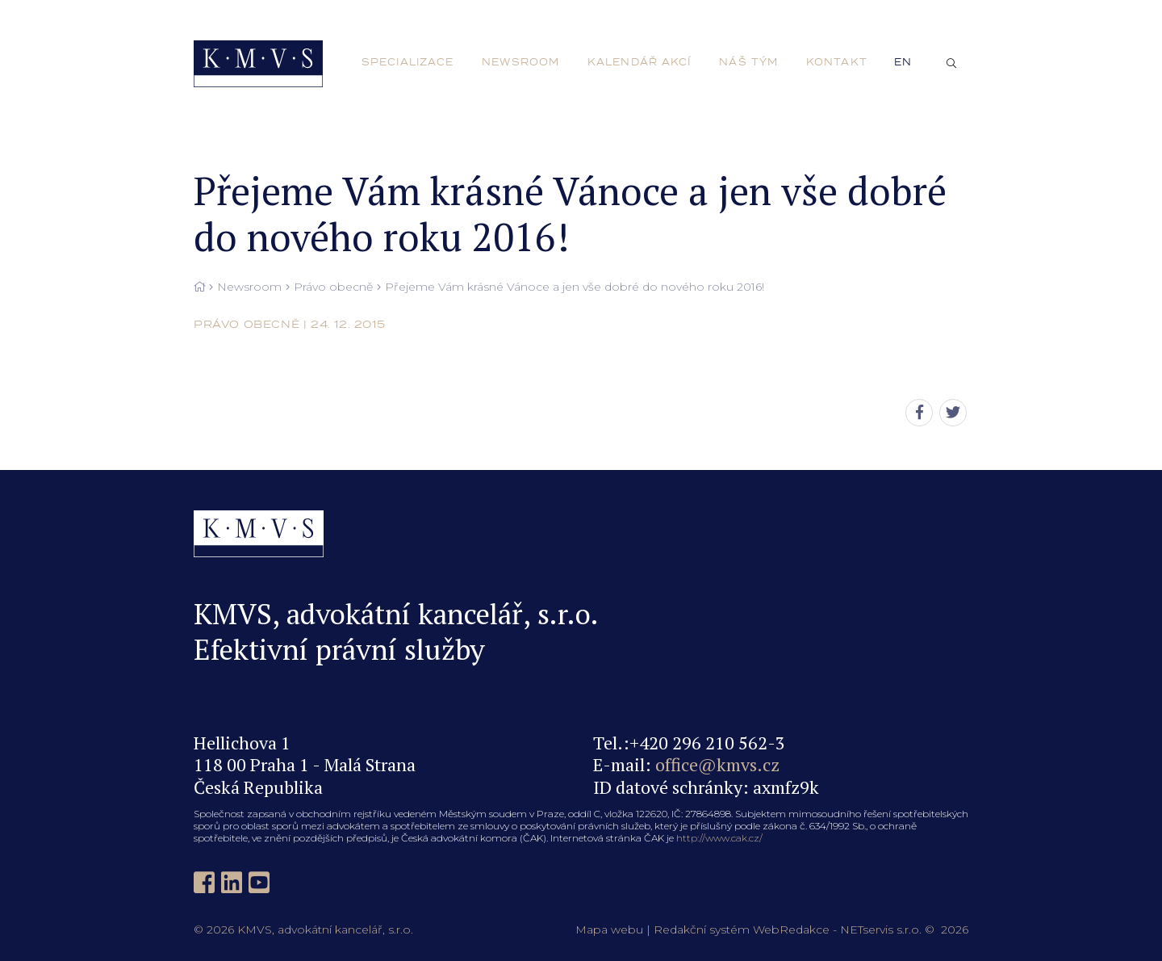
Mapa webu (609, 929)
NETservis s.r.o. (881, 929)
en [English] (903, 62)
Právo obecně (333, 287)
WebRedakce (791, 929)
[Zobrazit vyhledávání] (951, 64)
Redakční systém (702, 929)
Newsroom (249, 287)
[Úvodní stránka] (258, 63)
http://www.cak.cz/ (719, 838)
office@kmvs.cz (717, 764)
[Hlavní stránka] (199, 287)
